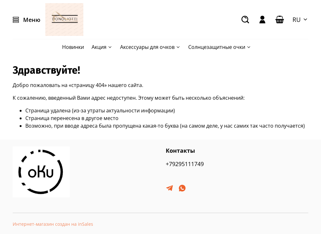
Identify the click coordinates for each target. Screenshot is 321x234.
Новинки (73, 46)
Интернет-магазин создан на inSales (53, 224)
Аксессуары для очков (150, 46)
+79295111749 (185, 164)
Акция (102, 46)
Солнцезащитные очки (219, 46)
